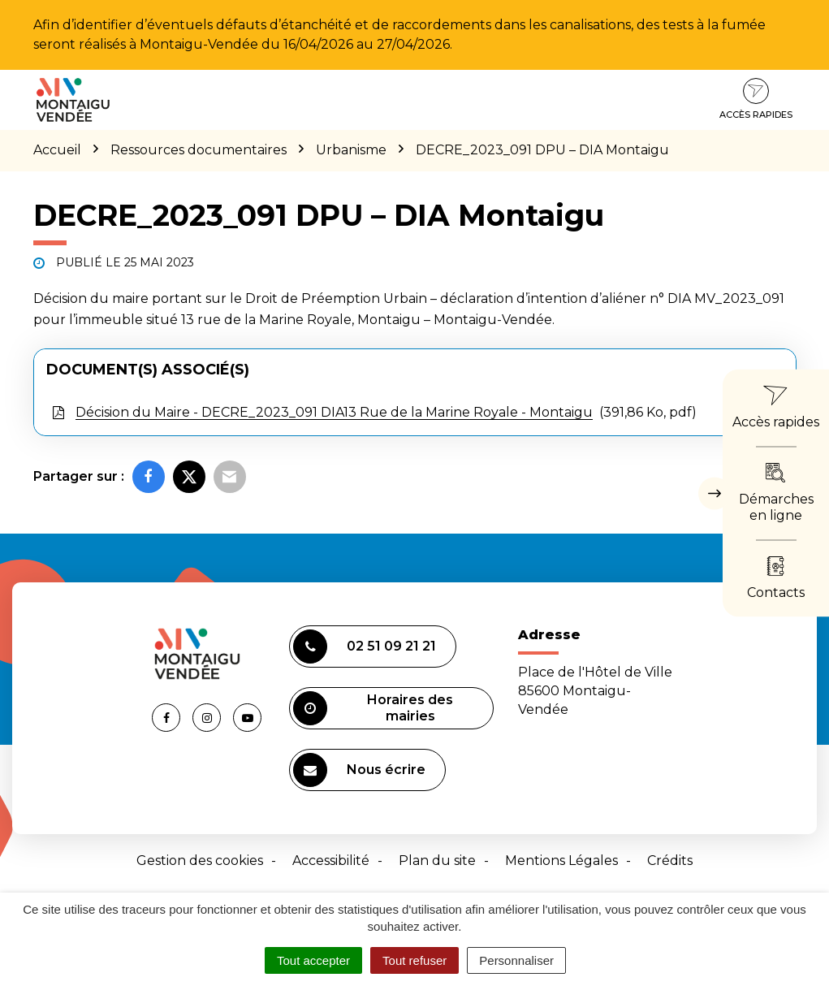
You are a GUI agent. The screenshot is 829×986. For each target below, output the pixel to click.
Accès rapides (755, 99)
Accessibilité (330, 860)
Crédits (670, 860)
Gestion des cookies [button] (199, 860)
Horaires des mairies (373, 708)
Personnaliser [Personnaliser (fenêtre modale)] (516, 960)
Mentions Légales (561, 860)
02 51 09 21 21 (364, 646)
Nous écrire (359, 770)
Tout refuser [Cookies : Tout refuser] (414, 960)
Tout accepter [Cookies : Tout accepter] (313, 960)
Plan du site (437, 860)
